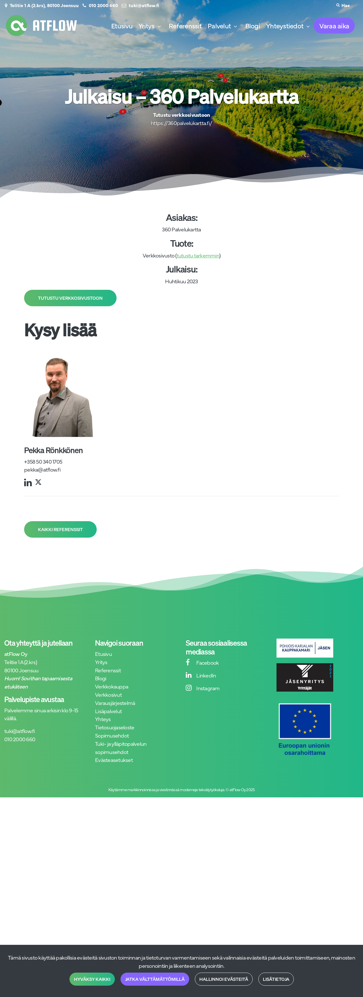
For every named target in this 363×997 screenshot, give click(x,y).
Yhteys (103, 719)
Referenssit (108, 670)
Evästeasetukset (114, 759)
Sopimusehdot (112, 735)
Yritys (101, 662)
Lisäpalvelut (108, 711)
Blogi (100, 678)
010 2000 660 (103, 5)
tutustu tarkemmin (198, 255)
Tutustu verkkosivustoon (70, 298)
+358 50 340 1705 (43, 461)
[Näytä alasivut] (159, 26)
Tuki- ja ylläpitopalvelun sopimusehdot (120, 747)
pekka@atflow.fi (42, 469)
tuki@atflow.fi (144, 5)
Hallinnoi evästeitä (223, 979)
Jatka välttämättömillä (155, 979)
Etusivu (103, 653)
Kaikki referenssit (60, 529)
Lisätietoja (276, 979)
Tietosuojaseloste (114, 727)
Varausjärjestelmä (115, 702)
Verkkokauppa (111, 686)
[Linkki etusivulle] (41, 25)
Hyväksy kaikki (92, 979)
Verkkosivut (108, 694)
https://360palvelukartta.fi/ (181, 122)
